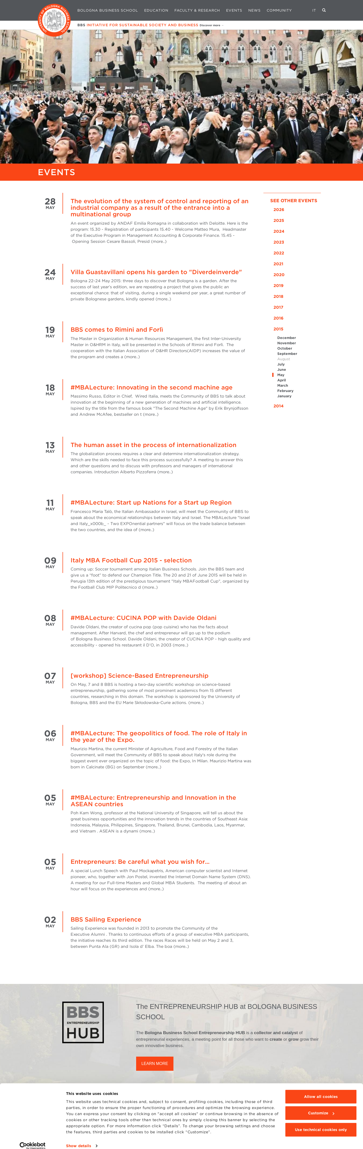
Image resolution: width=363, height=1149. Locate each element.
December (286, 338)
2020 (279, 274)
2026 (279, 209)
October (284, 348)
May (280, 375)
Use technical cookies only (321, 1123)
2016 (279, 318)
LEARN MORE (154, 1063)
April (281, 380)
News (254, 10)
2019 (279, 285)
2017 (278, 307)
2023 (279, 242)
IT (314, 10)
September (287, 354)
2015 (278, 329)
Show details (78, 1139)
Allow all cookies (321, 1090)
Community (279, 10)
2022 (279, 253)
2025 (279, 220)
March (282, 385)
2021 (278, 264)
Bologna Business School (107, 10)
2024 (279, 231)
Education (156, 10)
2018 (278, 296)
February (285, 391)
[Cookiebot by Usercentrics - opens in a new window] (33, 1139)
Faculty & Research (197, 10)
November (286, 343)
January (284, 396)
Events (234, 10)
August (283, 359)
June (281, 370)
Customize (321, 1106)
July (281, 364)
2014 (279, 406)
